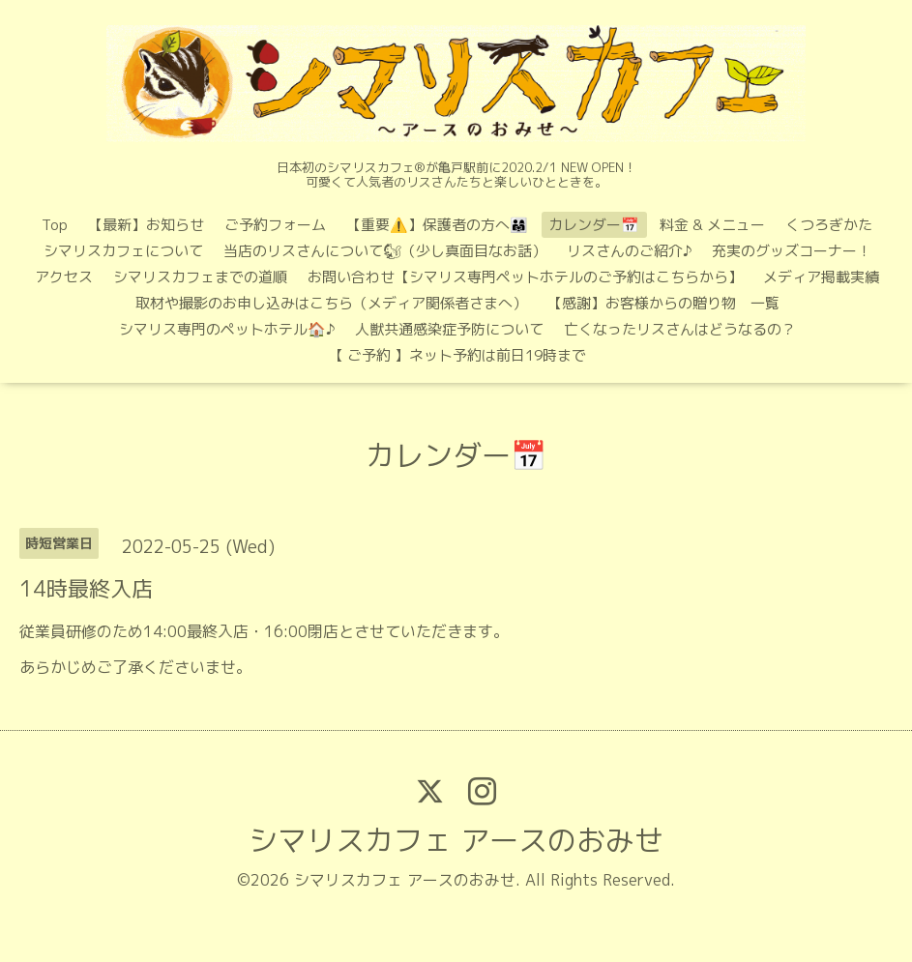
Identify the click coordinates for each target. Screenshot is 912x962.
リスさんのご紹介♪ (629, 251)
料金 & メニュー (712, 225)
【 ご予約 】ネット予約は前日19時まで (457, 355)
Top (55, 225)
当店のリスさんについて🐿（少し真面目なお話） (384, 251)
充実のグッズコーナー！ (791, 251)
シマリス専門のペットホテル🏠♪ (227, 329)
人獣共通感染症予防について (449, 329)
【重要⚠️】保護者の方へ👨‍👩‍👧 (437, 225)
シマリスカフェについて (123, 251)
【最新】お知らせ (146, 225)
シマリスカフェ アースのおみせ (456, 840)
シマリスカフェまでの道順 (200, 277)
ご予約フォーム (275, 225)
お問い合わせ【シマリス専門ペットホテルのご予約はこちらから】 (525, 277)
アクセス (64, 277)
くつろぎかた (828, 225)
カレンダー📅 (593, 225)
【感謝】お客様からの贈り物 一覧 (663, 303)
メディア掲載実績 (821, 277)
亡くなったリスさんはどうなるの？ (680, 329)
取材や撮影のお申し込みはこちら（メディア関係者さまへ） (331, 303)
